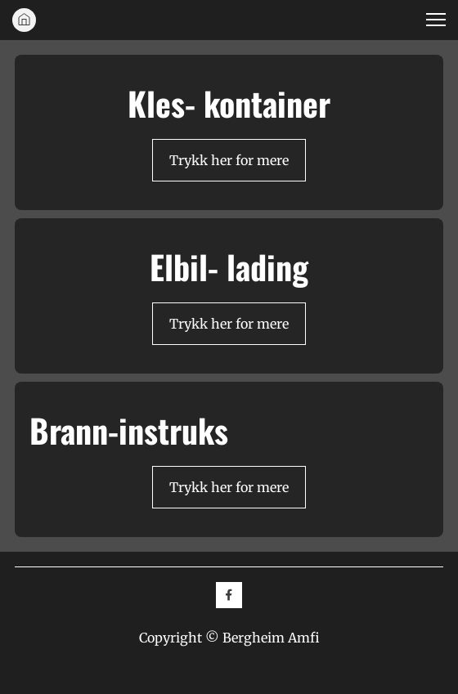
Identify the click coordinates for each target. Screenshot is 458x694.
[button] (436, 19)
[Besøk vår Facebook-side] (229, 595)
